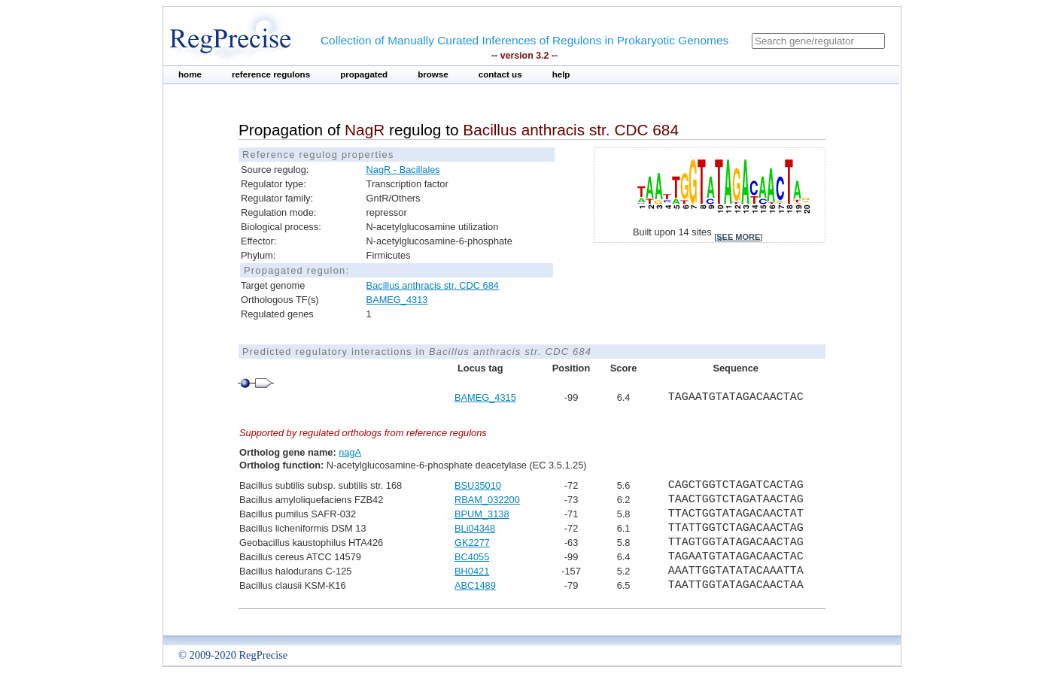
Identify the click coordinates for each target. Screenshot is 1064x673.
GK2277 (472, 542)
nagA (350, 452)
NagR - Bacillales (403, 169)
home (190, 74)
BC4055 (471, 556)
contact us (500, 74)
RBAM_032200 (487, 499)
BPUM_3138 (481, 514)
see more (738, 236)
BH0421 (471, 571)
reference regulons (271, 74)
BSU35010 (477, 485)
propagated (364, 74)
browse (433, 74)
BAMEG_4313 (397, 299)
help (561, 74)
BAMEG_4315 (485, 397)
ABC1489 (475, 585)
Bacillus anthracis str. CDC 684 (432, 285)
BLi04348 (474, 528)
